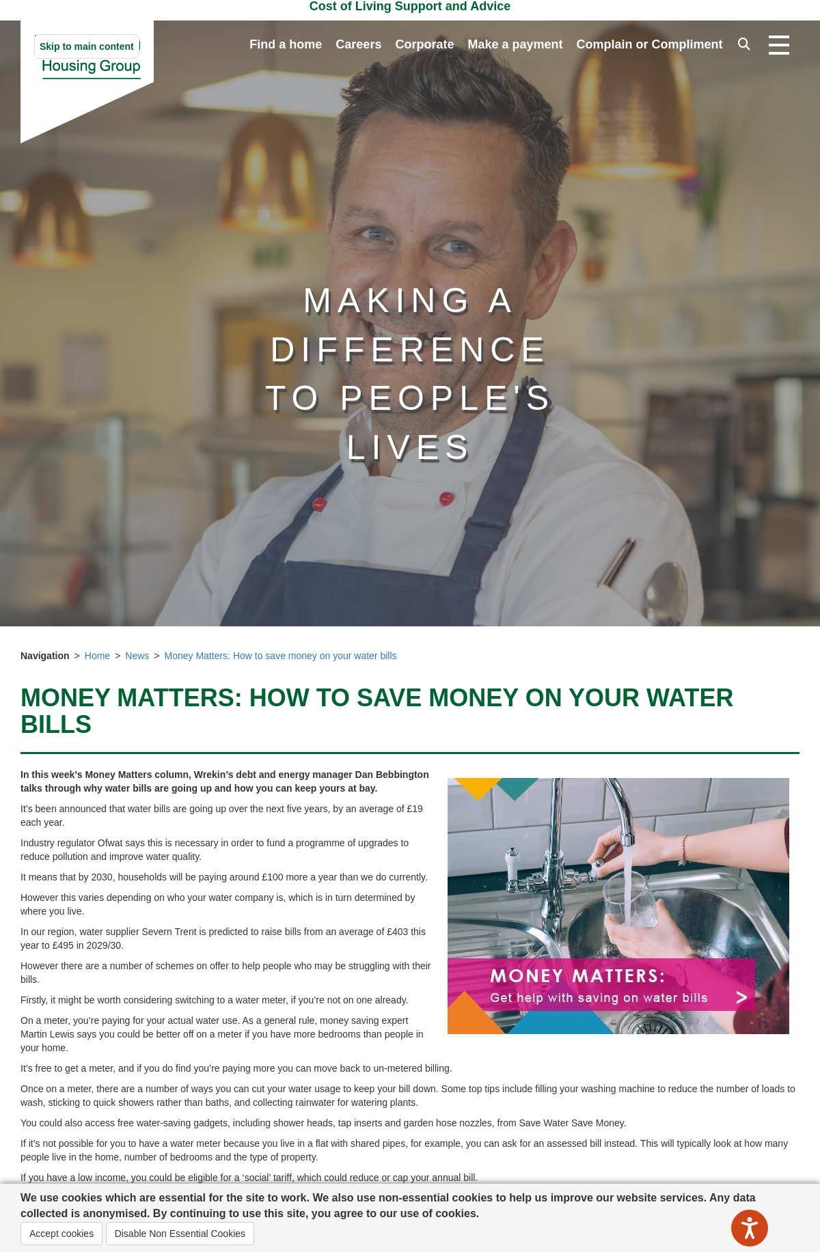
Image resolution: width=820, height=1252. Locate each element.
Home (97, 655)
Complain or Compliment (649, 44)
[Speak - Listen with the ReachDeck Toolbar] (749, 1228)
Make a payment (514, 44)
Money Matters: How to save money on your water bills (281, 655)
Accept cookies (61, 1233)
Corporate (424, 44)
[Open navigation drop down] (779, 46)
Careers (358, 44)
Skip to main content (87, 46)
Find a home (285, 44)
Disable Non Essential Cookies (180, 1233)
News (137, 655)
